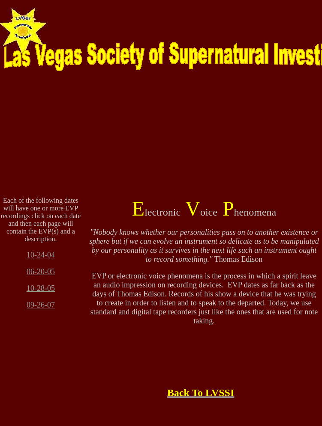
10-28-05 (41, 288)
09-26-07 (41, 305)
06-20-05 (41, 271)
